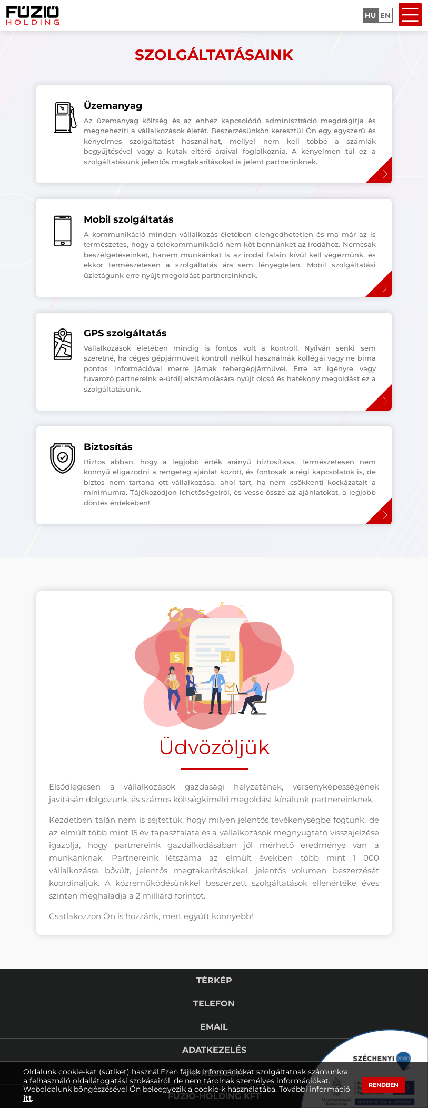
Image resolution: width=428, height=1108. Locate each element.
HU (370, 15)
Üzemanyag (113, 106)
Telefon (214, 1004)
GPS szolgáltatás (125, 333)
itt (27, 1098)
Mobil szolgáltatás (129, 219)
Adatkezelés (214, 1050)
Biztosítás (108, 447)
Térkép (214, 980)
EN (385, 15)
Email (214, 1027)
